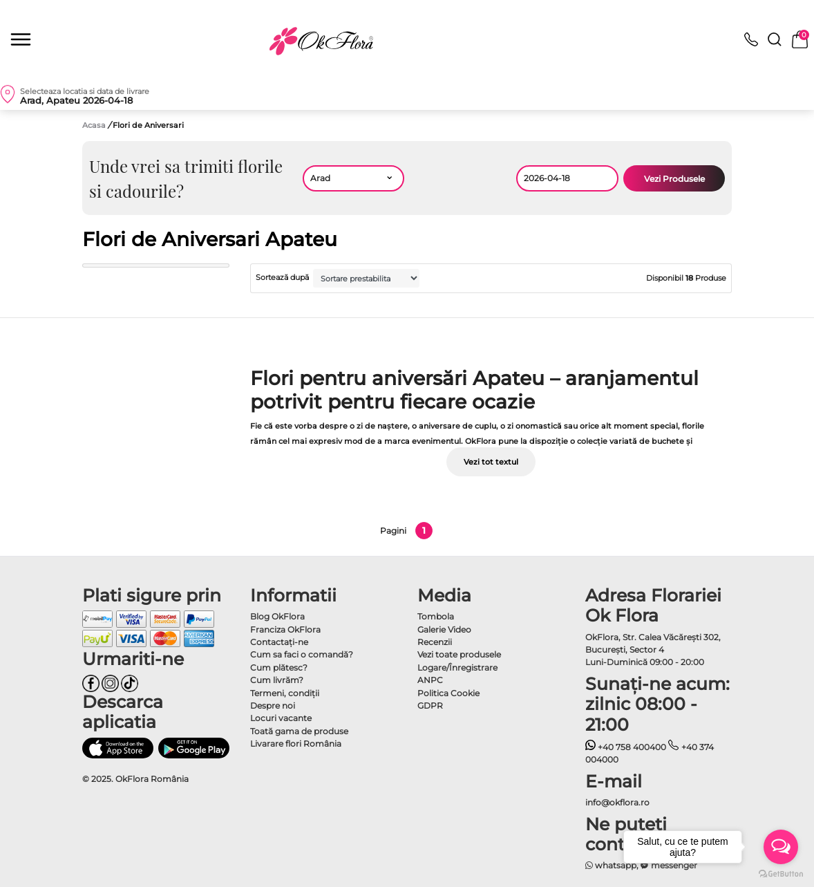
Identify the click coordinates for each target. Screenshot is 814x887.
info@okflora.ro (617, 802)
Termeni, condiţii (284, 693)
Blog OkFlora (277, 616)
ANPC (430, 680)
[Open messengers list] (781, 847)
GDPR (430, 705)
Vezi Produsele (674, 179)
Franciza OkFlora (285, 629)
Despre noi (272, 705)
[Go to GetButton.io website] (781, 873)
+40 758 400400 (626, 747)
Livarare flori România (295, 743)
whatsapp (611, 865)
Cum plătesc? (278, 667)
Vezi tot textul (491, 462)
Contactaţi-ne (279, 642)
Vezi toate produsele (459, 654)
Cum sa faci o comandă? (301, 654)
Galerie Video (444, 629)
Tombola (435, 616)
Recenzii (434, 642)
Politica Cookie (448, 693)
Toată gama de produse (299, 731)
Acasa (94, 125)
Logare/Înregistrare (457, 667)
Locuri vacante (281, 718)
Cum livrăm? (276, 680)
